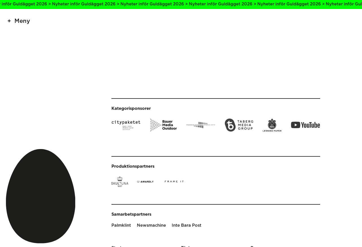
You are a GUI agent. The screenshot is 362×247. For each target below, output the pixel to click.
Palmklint (121, 225)
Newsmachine (151, 225)
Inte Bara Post (186, 225)
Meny (22, 21)
